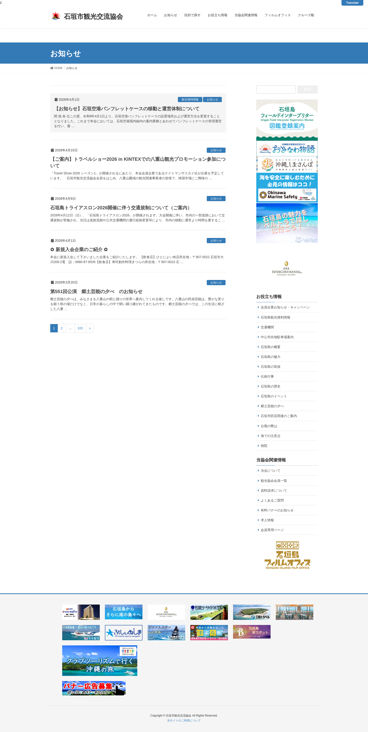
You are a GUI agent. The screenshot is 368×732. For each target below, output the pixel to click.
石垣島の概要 (270, 347)
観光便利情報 (190, 99)
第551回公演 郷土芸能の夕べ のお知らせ (96, 291)
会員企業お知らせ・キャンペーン (285, 307)
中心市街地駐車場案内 (277, 337)
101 (80, 328)
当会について (270, 470)
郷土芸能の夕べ (272, 406)
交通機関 (267, 327)
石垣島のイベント (274, 396)
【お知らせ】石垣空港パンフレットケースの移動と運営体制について (126, 108)
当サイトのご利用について (184, 720)
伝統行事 (267, 376)
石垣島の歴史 (270, 386)
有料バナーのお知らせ (277, 510)
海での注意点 (270, 436)
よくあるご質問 (272, 500)
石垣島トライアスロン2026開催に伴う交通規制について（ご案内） (121, 207)
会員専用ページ (272, 530)
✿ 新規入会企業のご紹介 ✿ (79, 249)
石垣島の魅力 (270, 357)
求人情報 (267, 520)
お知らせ (212, 99)
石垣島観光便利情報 (275, 317)
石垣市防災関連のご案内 (279, 416)
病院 (264, 446)
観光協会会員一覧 (274, 481)
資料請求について (274, 490)
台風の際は (269, 426)
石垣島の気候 (270, 366)
